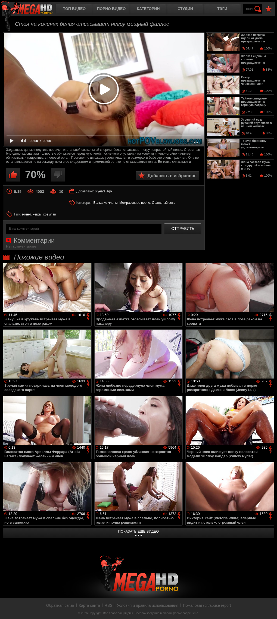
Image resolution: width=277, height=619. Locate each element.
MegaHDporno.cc (31, 9)
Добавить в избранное (172, 175)
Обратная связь (60, 605)
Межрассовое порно (134, 203)
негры (37, 214)
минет (26, 214)
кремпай (49, 214)
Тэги (222, 9)
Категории (148, 9)
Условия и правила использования (147, 605)
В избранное (268, 9)
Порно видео (111, 9)
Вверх (269, 608)
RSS (109, 605)
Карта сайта (89, 605)
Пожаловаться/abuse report (207, 605)
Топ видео (74, 9)
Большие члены (106, 203)
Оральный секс (163, 203)
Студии (185, 9)
